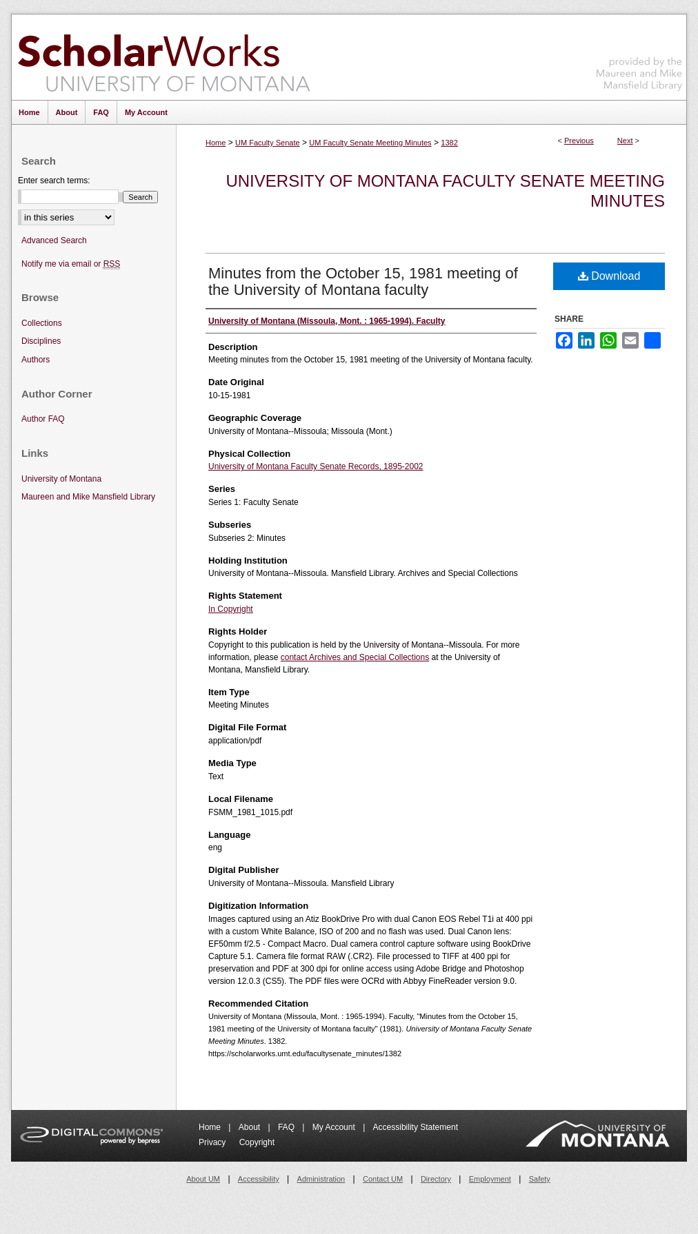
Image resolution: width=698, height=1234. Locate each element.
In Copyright (230, 609)
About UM (203, 1179)
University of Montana (61, 479)
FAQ (287, 1127)
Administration (321, 1179)
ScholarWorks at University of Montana (164, 57)
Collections (41, 323)
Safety (539, 1179)
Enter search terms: (54, 180)
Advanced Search (54, 240)
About (251, 1127)
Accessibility (258, 1179)
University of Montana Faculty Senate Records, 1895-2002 (315, 466)
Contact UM (383, 1179)
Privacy (213, 1142)
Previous (579, 140)
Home (216, 142)
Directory (436, 1179)
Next (625, 140)
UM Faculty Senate (267, 142)
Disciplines (41, 341)
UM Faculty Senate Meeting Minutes (370, 142)
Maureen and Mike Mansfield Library (639, 54)
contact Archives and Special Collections (355, 657)
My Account (334, 1127)
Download (609, 276)
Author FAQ (43, 419)
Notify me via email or (70, 264)
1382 (449, 142)
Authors (35, 359)
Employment (490, 1179)
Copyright (257, 1142)
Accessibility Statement (415, 1127)
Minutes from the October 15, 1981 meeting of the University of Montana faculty (363, 281)
